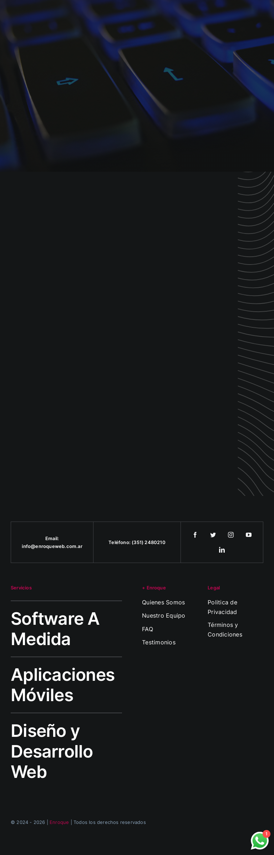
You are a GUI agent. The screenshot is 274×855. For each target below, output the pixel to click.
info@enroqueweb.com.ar (52, 546)
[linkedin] (222, 549)
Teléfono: (120, 542)
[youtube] (249, 534)
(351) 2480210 (149, 542)
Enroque (59, 822)
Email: (52, 538)
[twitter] (213, 534)
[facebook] (195, 534)
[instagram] (231, 534)
